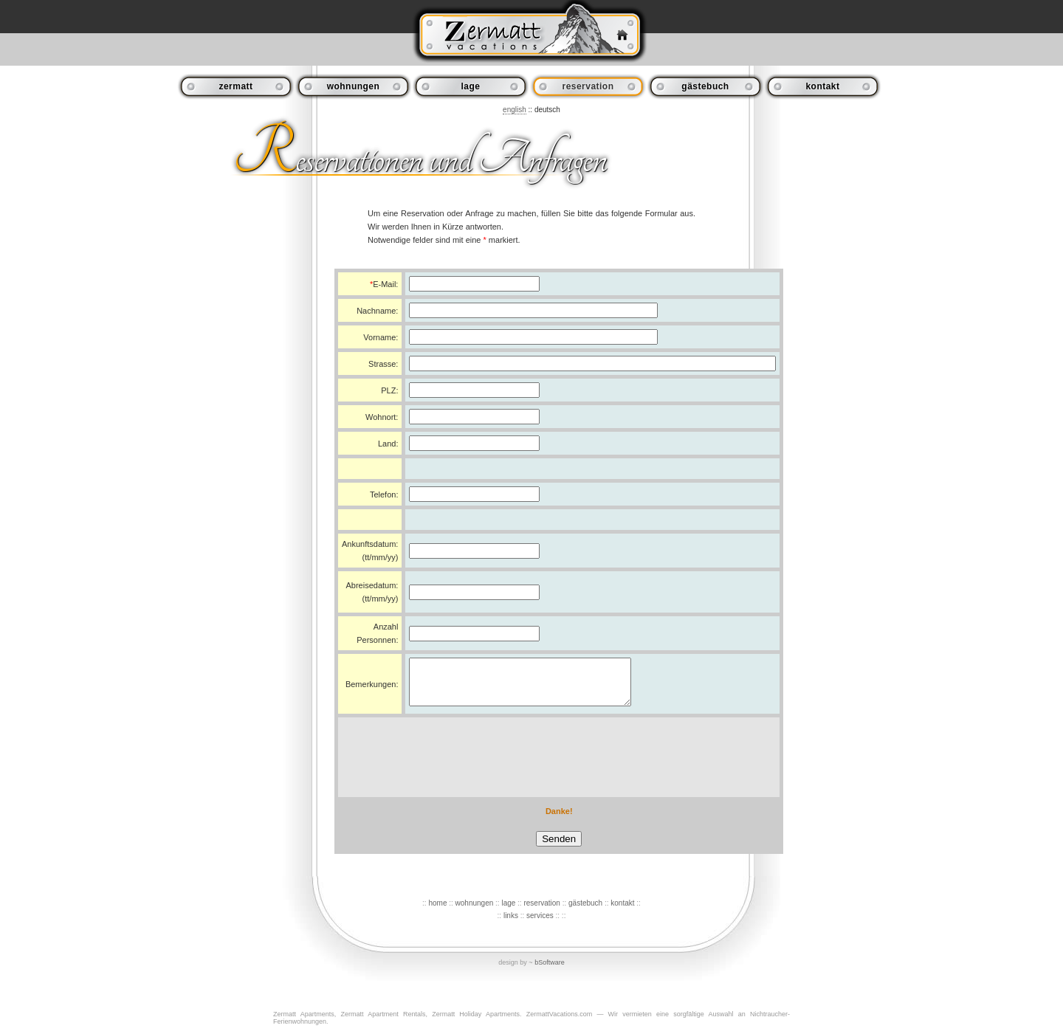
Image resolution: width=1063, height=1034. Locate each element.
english (514, 110)
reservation (541, 912)
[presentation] (559, 766)
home (437, 912)
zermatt (235, 86)
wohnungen (353, 86)
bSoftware (549, 971)
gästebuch (705, 86)
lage (471, 86)
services (540, 924)
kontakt (822, 86)
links (510, 924)
